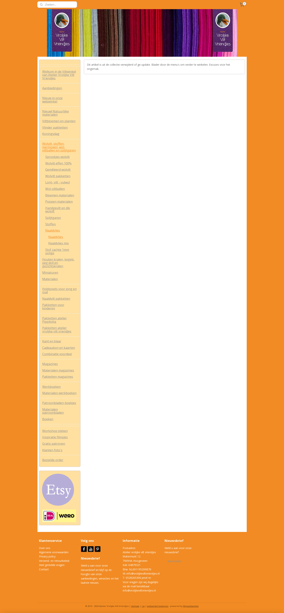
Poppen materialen (59, 201)
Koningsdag (50, 134)
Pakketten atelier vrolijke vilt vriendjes (56, 329)
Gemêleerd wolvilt (58, 169)
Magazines (50, 364)
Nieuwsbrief (91, 558)
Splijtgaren (53, 218)
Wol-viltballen (55, 189)
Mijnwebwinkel (191, 606)
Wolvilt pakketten (57, 176)
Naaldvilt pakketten (56, 299)
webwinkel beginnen (157, 606)
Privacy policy (47, 556)
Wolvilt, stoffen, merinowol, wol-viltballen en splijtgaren (59, 147)
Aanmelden (174, 561)
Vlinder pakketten (55, 127)
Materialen (50, 279)
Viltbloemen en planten (59, 121)
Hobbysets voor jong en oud (59, 290)
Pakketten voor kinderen (53, 306)
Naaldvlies (52, 230)
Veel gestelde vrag (50, 565)
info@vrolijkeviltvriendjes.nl (143, 573)
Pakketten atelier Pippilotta (54, 320)
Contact (44, 569)
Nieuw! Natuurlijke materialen (55, 113)
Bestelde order (52, 460)
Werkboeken (51, 387)
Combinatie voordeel (57, 354)
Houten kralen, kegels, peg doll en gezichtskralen (58, 262)
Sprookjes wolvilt (57, 157)
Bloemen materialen (59, 195)
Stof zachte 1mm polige (57, 251)
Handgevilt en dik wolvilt (57, 210)
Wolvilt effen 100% (58, 163)
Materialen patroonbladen (53, 411)
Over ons (44, 548)
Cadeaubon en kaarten (58, 348)
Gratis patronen (53, 444)
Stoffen (50, 224)
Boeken (47, 419)
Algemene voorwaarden (53, 552)
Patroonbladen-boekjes (59, 403)
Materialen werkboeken (59, 393)
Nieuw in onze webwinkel (52, 100)
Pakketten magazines (57, 377)
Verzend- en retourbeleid (54, 561)
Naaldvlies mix (58, 243)
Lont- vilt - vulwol (57, 182)
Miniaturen (50, 272)
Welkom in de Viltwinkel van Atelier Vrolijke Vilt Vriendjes (59, 74)
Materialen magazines (58, 370)
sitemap (135, 606)
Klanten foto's (52, 450)
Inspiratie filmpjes (55, 437)
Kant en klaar (51, 341)
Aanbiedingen (52, 88)
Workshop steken (55, 431)
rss (143, 606)
